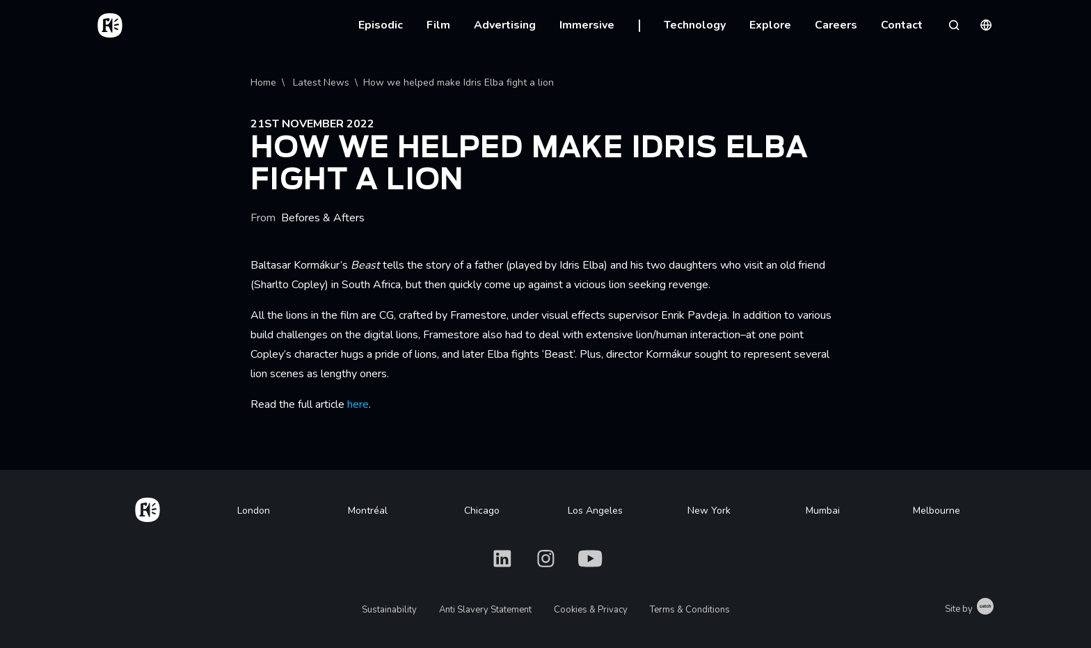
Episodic (380, 25)
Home (263, 82)
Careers (836, 25)
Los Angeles (595, 510)
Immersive (586, 25)
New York (709, 510)
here (358, 404)
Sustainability (389, 609)
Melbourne (936, 510)
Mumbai (823, 510)
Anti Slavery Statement (485, 609)
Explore (770, 25)
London (253, 510)
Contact (902, 25)
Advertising (505, 25)
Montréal (368, 510)
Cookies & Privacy (591, 609)
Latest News (319, 82)
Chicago (482, 510)
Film (438, 25)
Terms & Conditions (690, 609)
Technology (695, 25)
